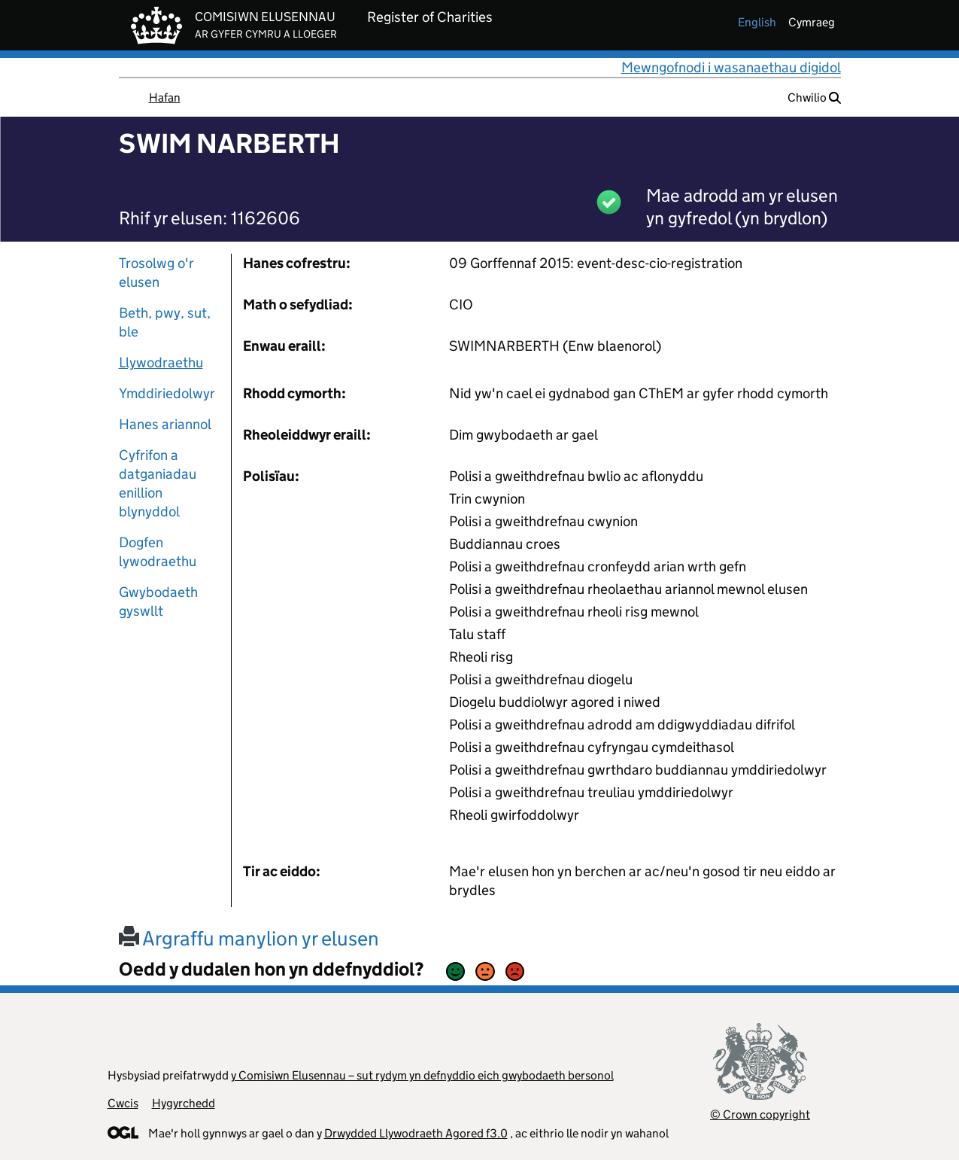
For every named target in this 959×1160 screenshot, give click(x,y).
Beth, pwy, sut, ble (165, 322)
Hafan (165, 97)
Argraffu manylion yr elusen (249, 938)
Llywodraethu (161, 362)
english (757, 22)
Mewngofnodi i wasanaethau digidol (731, 67)
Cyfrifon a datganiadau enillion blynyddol (157, 483)
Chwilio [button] (814, 97)
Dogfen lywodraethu (157, 552)
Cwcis (123, 1103)
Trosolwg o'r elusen (156, 272)
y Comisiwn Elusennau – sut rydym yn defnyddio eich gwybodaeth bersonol (422, 1075)
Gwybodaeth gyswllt (158, 601)
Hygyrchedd (183, 1103)
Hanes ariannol (165, 424)
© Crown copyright (760, 1114)
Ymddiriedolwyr (167, 393)
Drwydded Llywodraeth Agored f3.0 (416, 1133)
